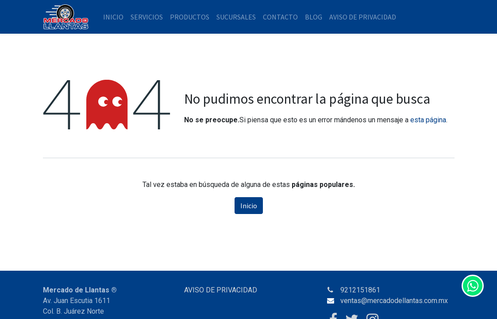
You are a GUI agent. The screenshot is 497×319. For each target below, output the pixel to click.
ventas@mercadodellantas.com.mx (394, 300)
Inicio (248, 205)
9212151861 (360, 290)
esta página (428, 120)
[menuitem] (113, 17)
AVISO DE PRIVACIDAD (220, 290)
